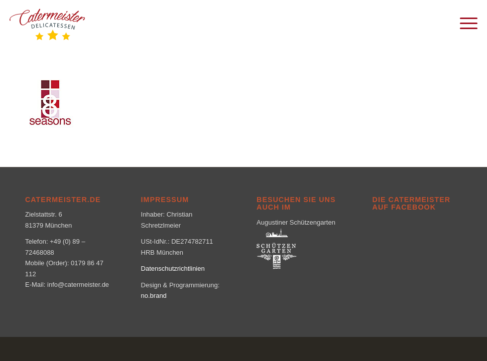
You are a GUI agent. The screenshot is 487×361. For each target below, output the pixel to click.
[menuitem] (463, 22)
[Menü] (463, 22)
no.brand (154, 295)
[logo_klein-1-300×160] (47, 22)
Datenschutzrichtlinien (173, 268)
